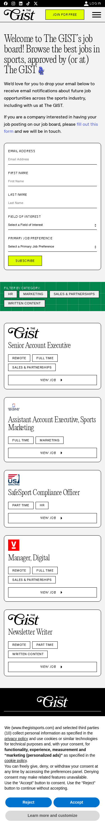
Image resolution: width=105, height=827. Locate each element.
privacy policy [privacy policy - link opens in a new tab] (16, 738)
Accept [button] (76, 802)
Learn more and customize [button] (52, 815)
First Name (18, 173)
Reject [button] (28, 802)
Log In (95, 3)
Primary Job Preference (30, 238)
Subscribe (25, 260)
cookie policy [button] (15, 760)
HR (10, 294)
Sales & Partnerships (74, 294)
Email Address (21, 151)
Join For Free (65, 14)
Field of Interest (24, 216)
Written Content (24, 303)
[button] (96, 14)
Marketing (33, 294)
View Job (52, 380)
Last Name (17, 194)
